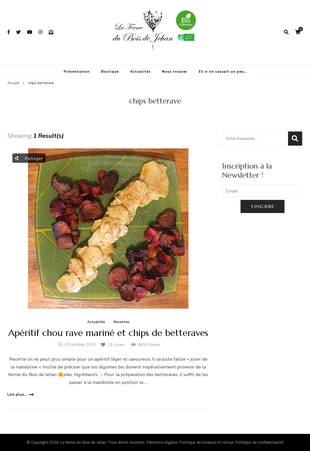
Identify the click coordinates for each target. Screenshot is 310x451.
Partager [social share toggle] (29, 158)
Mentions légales (162, 442)
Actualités (140, 71)
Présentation (77, 71)
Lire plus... (17, 394)
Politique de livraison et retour (206, 442)
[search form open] (286, 32)
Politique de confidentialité (259, 442)
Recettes (121, 322)
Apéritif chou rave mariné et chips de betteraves (108, 332)
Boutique (110, 71)
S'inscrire (262, 206)
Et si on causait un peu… (223, 71)
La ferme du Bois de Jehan (83, 442)
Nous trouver (174, 71)
